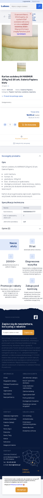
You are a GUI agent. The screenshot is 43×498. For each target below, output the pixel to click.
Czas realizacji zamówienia (28, 387)
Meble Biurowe (28, 427)
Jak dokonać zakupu (30, 378)
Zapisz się (28, 332)
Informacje (8, 374)
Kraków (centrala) (10, 419)
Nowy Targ (7, 435)
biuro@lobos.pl (14, 465)
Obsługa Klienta (30, 374)
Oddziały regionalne (11, 416)
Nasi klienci (8, 394)
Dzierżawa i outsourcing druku (29, 423)
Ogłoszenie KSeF (29, 394)
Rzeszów (7, 432)
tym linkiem (21, 34)
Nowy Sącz (7, 429)
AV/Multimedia (28, 419)
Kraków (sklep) (9, 422)
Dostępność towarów (31, 401)
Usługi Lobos (28, 412)
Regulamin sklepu (10, 381)
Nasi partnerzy (9, 397)
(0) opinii (5, 86)
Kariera (6, 387)
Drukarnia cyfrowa (29, 431)
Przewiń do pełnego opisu (12, 96)
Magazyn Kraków (10, 445)
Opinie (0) (6, 228)
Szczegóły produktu (11, 156)
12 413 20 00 (11, 462)
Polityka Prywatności (11, 384)
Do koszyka (29, 124)
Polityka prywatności (16, 485)
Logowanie (26, 1)
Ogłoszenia (8, 391)
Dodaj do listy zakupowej (21, 143)
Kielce (6, 439)
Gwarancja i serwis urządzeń (29, 405)
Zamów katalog (28, 391)
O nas (6, 378)
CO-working (27, 416)
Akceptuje (21, 490)
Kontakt (7, 412)
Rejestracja (35, 1)
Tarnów (6, 425)
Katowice (7, 442)
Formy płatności (28, 398)
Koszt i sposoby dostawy (28, 382)
